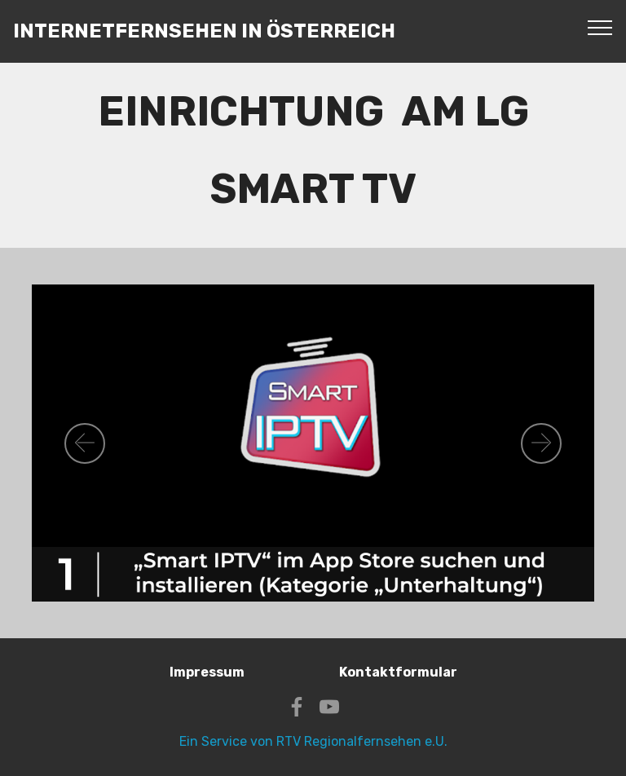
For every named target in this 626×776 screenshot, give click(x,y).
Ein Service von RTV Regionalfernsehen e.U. (313, 741)
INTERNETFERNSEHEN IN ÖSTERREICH (204, 31)
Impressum (207, 672)
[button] (84, 443)
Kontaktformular (398, 672)
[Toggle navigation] (600, 27)
